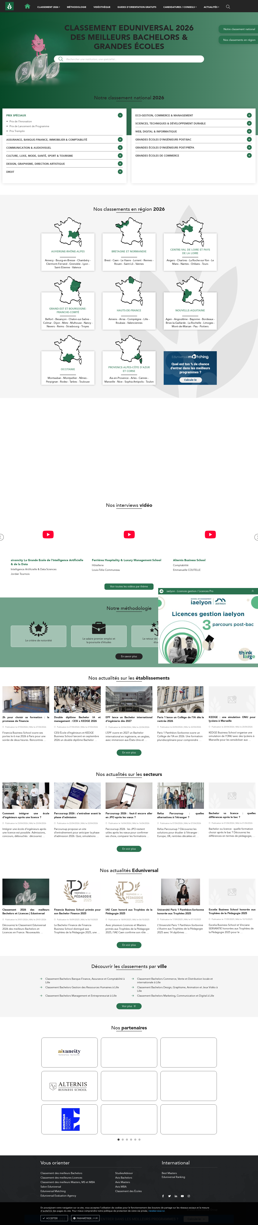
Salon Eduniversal (51, 1187)
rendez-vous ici (157, 1211)
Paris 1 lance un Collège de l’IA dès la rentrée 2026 (180, 719)
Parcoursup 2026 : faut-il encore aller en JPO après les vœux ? (129, 815)
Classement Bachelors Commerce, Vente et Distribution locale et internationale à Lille (175, 980)
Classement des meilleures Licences (61, 1178)
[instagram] (189, 1196)
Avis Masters (122, 1182)
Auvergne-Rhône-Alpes (68, 251)
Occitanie (68, 369)
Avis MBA (121, 1187)
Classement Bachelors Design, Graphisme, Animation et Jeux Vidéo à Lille (177, 989)
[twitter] (169, 1196)
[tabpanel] (69, 1086)
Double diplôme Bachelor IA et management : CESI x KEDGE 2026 (77, 719)
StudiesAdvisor (124, 1173)
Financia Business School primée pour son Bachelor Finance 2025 (77, 912)
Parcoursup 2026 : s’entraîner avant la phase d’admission (77, 815)
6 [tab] (139, 1139)
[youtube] (182, 1196)
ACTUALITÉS (210, 7)
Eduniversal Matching (53, 1191)
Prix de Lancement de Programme (29, 126)
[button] (59, 7)
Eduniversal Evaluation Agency (58, 1196)
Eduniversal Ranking (173, 1177)
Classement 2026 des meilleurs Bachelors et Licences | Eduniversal (25, 912)
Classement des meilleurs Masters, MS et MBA (68, 1182)
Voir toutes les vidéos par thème (129, 586)
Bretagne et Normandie (129, 251)
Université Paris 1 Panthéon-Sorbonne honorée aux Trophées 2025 (180, 912)
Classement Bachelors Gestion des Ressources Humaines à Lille (82, 987)
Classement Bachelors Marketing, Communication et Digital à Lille (175, 996)
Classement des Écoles (128, 1191)
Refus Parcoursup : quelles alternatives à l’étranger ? (180, 815)
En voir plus (129, 752)
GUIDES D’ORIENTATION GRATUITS (136, 7)
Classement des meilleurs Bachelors (61, 1173)
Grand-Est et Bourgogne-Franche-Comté (67, 310)
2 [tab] (122, 1139)
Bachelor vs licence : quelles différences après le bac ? (232, 815)
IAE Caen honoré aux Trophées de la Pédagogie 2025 (129, 912)
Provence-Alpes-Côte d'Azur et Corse (129, 369)
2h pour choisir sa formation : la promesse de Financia (25, 719)
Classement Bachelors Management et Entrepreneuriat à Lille (81, 996)
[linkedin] (176, 1196)
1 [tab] (118, 1139)
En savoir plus (129, 656)
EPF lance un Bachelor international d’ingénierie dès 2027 (129, 719)
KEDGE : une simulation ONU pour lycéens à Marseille (232, 719)
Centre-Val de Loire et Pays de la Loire (190, 251)
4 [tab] (131, 1139)
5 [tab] (135, 1139)
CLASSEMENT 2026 (47, 7)
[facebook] (163, 1196)
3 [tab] (127, 1139)
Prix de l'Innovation (20, 121)
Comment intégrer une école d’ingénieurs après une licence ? (25, 815)
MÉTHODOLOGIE (76, 7)
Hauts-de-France (129, 310)
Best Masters (169, 1173)
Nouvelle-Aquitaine (190, 310)
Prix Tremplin (17, 131)
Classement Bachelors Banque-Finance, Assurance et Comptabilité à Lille (85, 980)
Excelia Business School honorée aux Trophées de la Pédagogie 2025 (232, 911)
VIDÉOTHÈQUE (102, 7)
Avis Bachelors (123, 1178)
